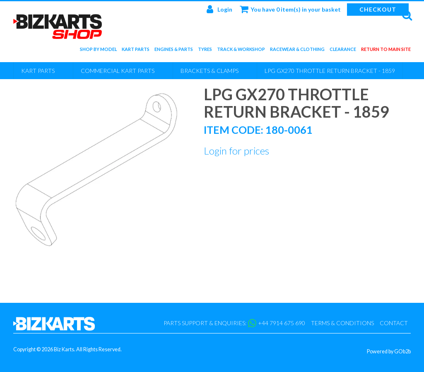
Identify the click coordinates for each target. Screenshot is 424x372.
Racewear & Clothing (297, 50)
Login (219, 9)
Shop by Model (98, 50)
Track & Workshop (241, 50)
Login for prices (236, 150)
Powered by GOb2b (389, 351)
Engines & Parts (173, 50)
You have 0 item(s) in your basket (290, 9)
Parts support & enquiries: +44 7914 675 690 (234, 323)
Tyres (205, 50)
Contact (394, 322)
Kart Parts (135, 50)
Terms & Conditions (342, 322)
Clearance (343, 50)
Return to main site (386, 50)
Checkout (377, 9)
